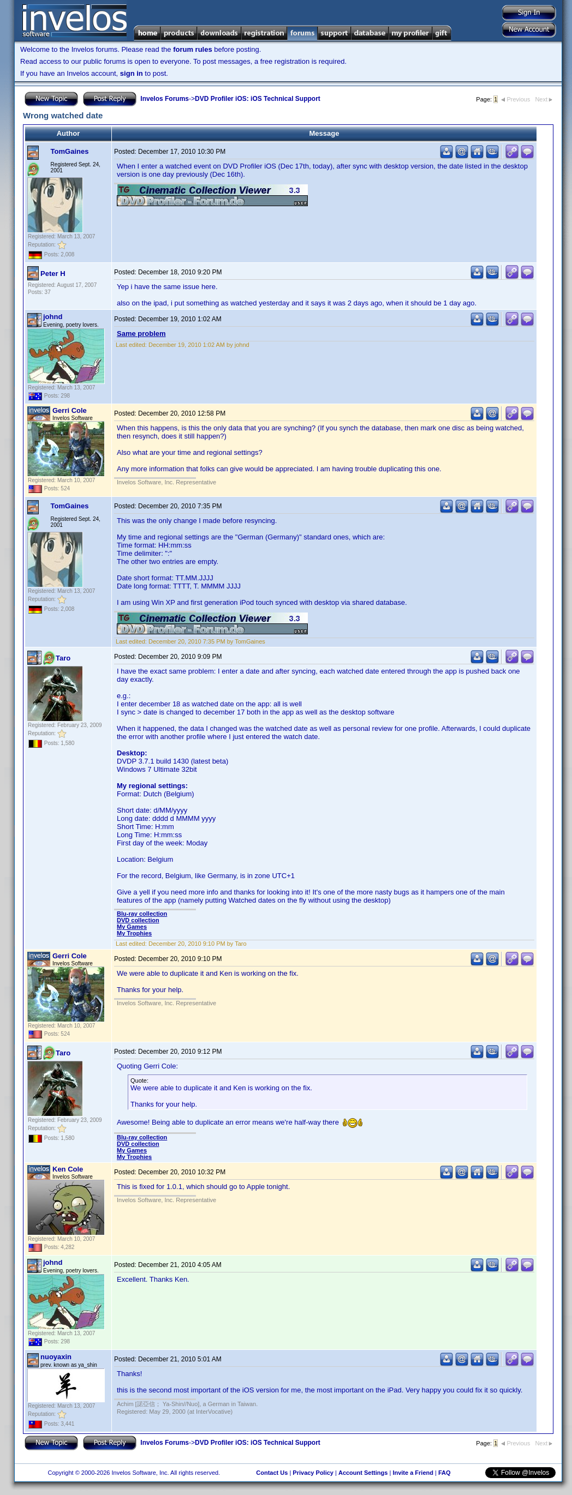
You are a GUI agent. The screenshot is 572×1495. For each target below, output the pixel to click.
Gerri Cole (69, 410)
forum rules (192, 49)
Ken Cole (67, 1169)
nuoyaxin (56, 1357)
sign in (131, 73)
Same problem (141, 333)
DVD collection (138, 920)
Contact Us (272, 1472)
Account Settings (363, 1472)
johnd (52, 317)
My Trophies (134, 933)
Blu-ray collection (142, 913)
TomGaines (70, 151)
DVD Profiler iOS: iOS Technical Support (257, 99)
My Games (132, 926)
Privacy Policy (313, 1472)
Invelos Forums (164, 99)
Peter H (52, 273)
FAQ (444, 1472)
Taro (63, 658)
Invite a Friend (412, 1472)
